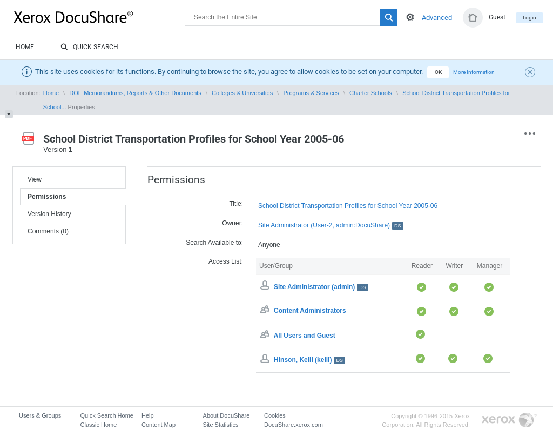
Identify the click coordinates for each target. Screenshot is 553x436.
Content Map (158, 424)
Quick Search (89, 47)
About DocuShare (226, 415)
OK (438, 72)
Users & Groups (40, 415)
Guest (497, 17)
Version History (49, 214)
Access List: (225, 261)
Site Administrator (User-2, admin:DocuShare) (330, 226)
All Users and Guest (304, 335)
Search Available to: (214, 242)
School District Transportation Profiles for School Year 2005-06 (347, 206)
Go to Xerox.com (509, 420)
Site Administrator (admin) (321, 287)
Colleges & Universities (242, 93)
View (35, 179)
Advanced (437, 18)
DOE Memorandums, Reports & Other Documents (135, 93)
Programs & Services (311, 93)
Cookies (275, 415)
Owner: (232, 223)
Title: (236, 203)
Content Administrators (310, 311)
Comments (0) (48, 231)
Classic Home (98, 424)
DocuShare (99, 16)
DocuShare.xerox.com (293, 424)
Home (25, 47)
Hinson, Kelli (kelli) (309, 360)
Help (147, 415)
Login (529, 18)
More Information (474, 72)
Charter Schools (370, 93)
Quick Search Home (106, 415)
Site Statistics (221, 424)
